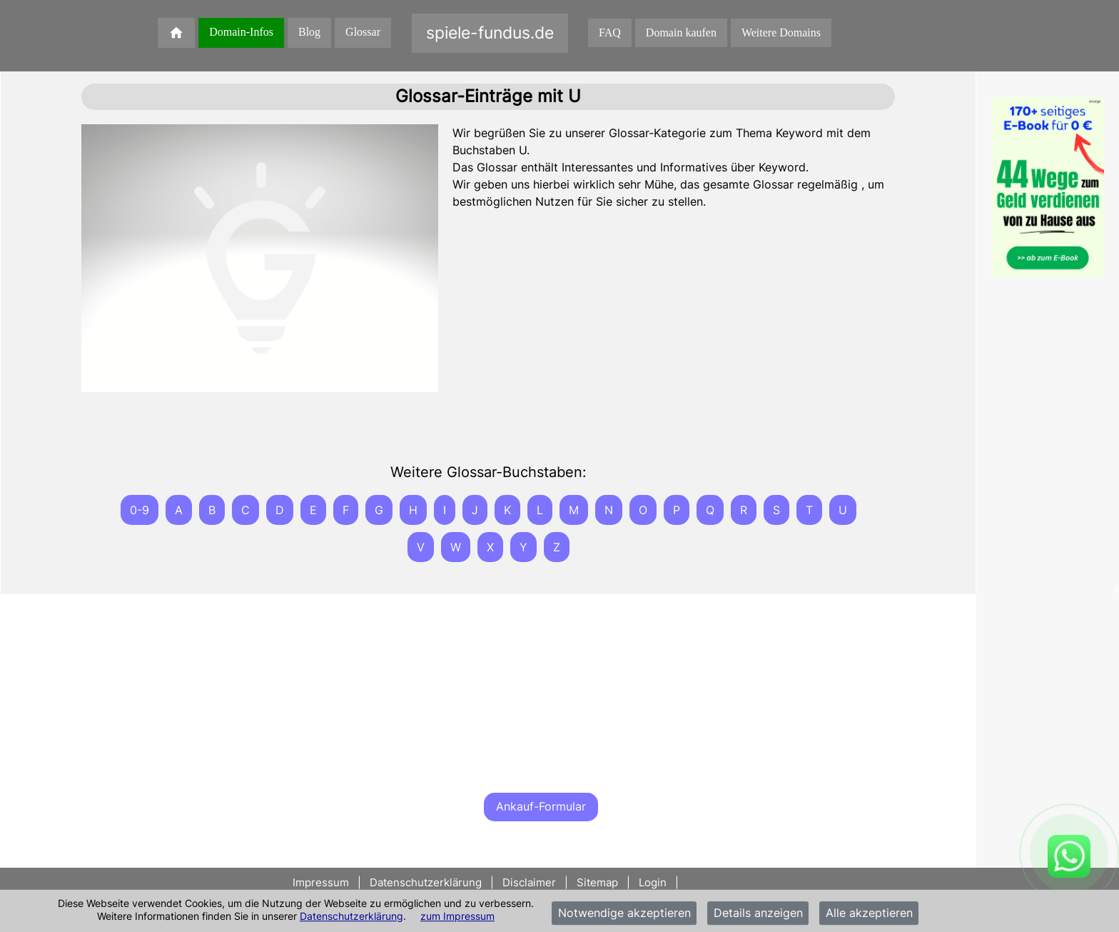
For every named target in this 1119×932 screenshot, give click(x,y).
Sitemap (597, 882)
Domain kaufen (681, 32)
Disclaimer (529, 882)
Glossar (362, 32)
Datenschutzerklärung (351, 916)
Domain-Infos (241, 32)
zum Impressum (457, 916)
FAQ (610, 32)
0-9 (139, 510)
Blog (309, 32)
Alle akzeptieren (869, 913)
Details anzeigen (758, 913)
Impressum (322, 882)
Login (653, 882)
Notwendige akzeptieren (624, 913)
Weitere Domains (781, 32)
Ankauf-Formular (541, 806)
